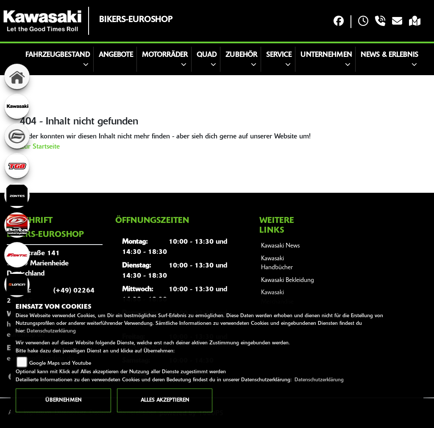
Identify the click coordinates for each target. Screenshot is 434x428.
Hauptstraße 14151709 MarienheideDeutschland (38, 263)
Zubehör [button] (241, 55)
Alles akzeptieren (165, 400)
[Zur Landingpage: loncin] (17, 284)
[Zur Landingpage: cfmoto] (17, 136)
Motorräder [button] (165, 55)
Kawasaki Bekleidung (287, 280)
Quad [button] (207, 55)
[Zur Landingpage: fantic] (17, 255)
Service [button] (279, 55)
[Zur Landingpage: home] (17, 76)
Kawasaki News (280, 246)
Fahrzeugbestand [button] (57, 55)
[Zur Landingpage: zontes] (17, 195)
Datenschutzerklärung (51, 331)
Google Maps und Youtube (60, 363)
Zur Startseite (40, 147)
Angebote (116, 55)
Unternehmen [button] (326, 55)
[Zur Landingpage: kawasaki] (17, 106)
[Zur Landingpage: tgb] (17, 165)
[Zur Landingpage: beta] (17, 225)
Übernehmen (63, 400)
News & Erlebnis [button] (389, 55)
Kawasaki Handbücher (277, 263)
